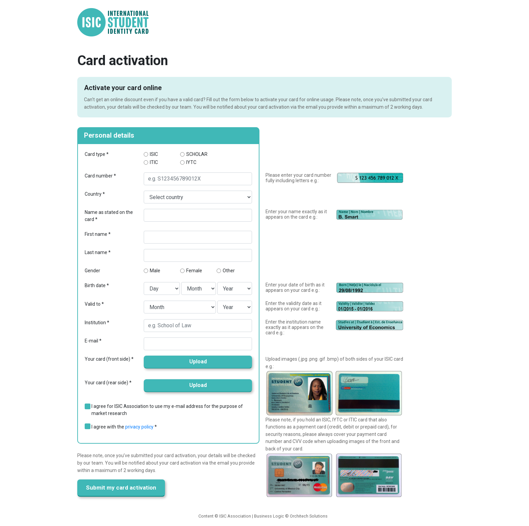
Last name (96, 252)
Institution (95, 322)
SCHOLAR (196, 154)
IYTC (191, 162)
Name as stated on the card (109, 216)
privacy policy (139, 427)
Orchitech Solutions (309, 516)
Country (93, 194)
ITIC (154, 162)
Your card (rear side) (106, 382)
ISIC (154, 154)
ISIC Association (235, 516)
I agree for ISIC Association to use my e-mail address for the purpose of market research (167, 410)
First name (96, 234)
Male (155, 270)
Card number (99, 175)
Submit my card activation (121, 487)
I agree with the (122, 427)
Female (194, 270)
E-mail (91, 340)
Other (229, 270)
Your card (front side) (107, 359)
